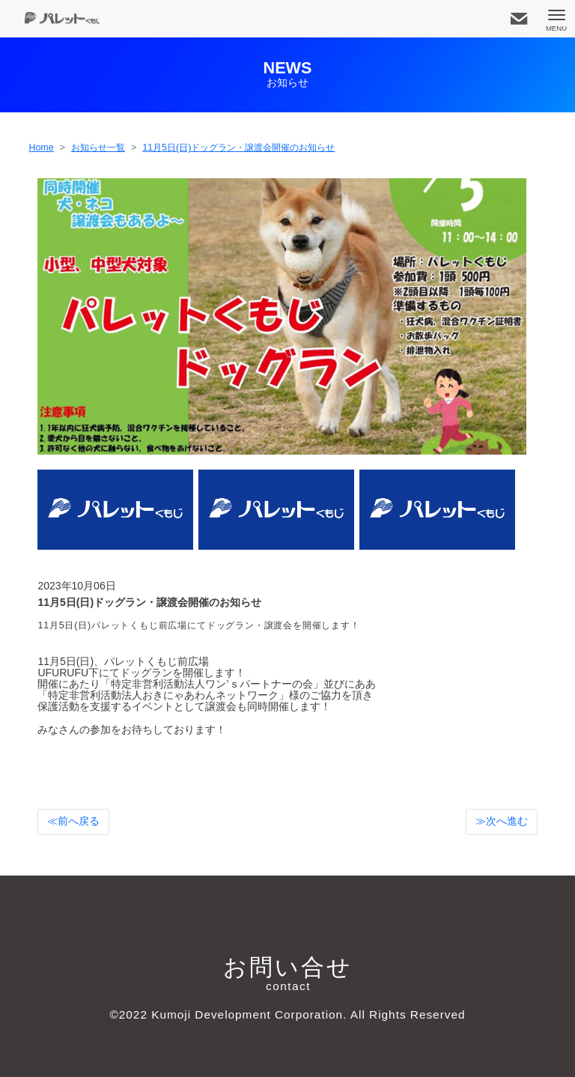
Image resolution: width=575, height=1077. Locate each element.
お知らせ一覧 (98, 147)
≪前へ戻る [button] (73, 821)
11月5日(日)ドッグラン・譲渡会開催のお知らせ (238, 147)
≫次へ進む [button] (501, 821)
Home (40, 147)
